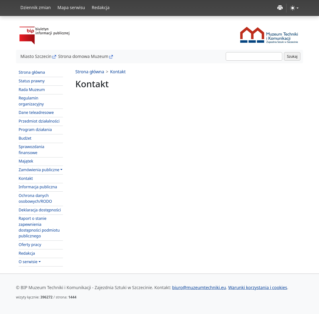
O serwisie (28, 261)
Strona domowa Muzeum (83, 56)
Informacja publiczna (38, 186)
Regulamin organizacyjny (31, 100)
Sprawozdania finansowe (31, 149)
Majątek (26, 161)
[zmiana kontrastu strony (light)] (294, 8)
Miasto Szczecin (35, 56)
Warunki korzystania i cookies (257, 287)
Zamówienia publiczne (39, 169)
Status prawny (32, 80)
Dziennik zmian (35, 7)
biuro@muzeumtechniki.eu (199, 287)
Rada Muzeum (32, 89)
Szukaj (292, 56)
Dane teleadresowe (36, 112)
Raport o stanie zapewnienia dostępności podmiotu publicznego (39, 227)
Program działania (35, 129)
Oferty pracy (30, 244)
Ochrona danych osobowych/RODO (35, 198)
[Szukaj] (254, 56)
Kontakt (26, 178)
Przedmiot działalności (39, 121)
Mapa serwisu (71, 7)
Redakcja (101, 7)
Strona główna (32, 72)
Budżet (25, 138)
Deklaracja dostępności (40, 210)
